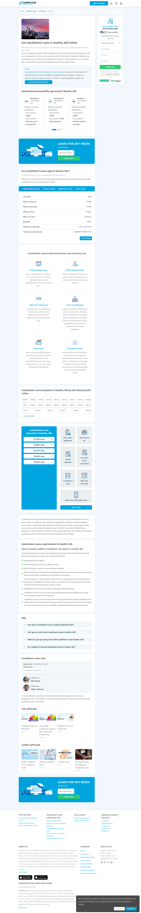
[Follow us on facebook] (105, 854)
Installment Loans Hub (32, 667)
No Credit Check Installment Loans (28, 811)
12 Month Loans (63, 759)
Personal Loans (63, 184)
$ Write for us (85, 846)
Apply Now (76, 504)
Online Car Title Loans (38, 300)
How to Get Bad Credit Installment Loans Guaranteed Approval (56, 815)
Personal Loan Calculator (82, 810)
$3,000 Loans (106, 820)
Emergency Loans (75, 344)
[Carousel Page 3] (59, 129)
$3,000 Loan (39, 452)
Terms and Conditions (88, 865)
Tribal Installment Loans (26, 815)
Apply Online (99, 3)
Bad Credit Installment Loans (28, 817)
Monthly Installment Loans (55, 830)
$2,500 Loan (39, 446)
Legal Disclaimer (86, 855)
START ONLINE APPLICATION (38, 82)
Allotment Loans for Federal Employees (55, 826)
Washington (42, 11)
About (82, 843)
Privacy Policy (108, 74)
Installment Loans (31, 11)
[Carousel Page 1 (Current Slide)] (54, 129)
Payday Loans (47, 184)
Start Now (110, 67)
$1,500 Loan (39, 434)
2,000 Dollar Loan (107, 815)
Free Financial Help (87, 849)
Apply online (86, 234)
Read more (118, 908)
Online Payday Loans (38, 265)
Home (22, 11)
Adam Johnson (37, 686)
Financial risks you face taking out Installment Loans (82, 762)
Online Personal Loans (75, 265)
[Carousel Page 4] (61, 129)
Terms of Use (116, 74)
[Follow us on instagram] (101, 854)
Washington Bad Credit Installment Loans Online (44, 72)
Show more (29, 411)
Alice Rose (35, 678)
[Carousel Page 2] (57, 129)
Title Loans (77, 184)
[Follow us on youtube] (111, 854)
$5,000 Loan (39, 457)
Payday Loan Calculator (81, 812)
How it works (85, 852)
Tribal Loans (38, 344)
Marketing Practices (87, 862)
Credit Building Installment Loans (55, 821)
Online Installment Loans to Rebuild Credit (28, 762)
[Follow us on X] (108, 854)
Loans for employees (75, 300)
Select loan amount (66, 152)
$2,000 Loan (39, 440)
